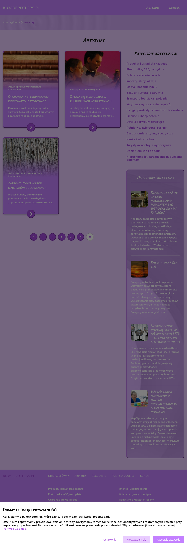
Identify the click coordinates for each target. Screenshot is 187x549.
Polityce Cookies (14, 528)
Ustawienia (109, 539)
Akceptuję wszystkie (168, 539)
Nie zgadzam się (136, 539)
